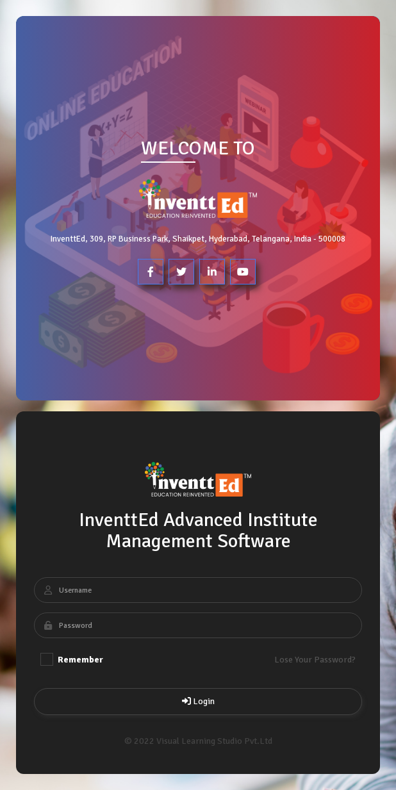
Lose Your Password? (315, 659)
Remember (71, 659)
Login (198, 701)
